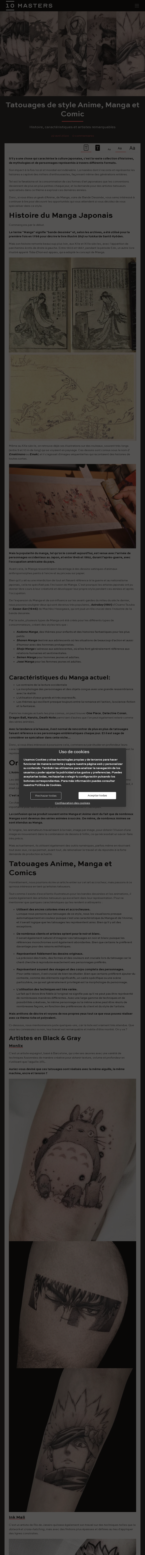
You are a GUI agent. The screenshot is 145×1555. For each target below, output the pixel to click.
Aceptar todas (97, 795)
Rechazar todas (46, 795)
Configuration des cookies (72, 803)
